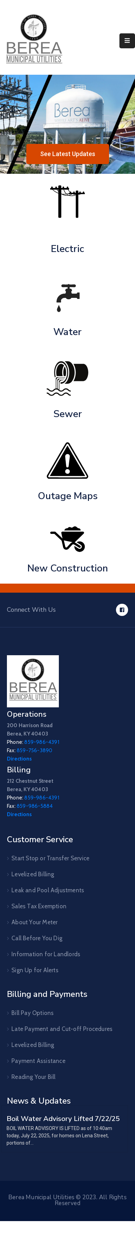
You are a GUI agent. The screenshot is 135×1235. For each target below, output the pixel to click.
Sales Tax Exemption (38, 906)
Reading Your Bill (33, 1076)
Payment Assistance (38, 1060)
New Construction (67, 568)
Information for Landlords (45, 954)
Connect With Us (31, 610)
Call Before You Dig (36, 938)
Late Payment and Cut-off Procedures (61, 1028)
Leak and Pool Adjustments (47, 890)
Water (67, 332)
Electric (67, 248)
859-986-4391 (41, 742)
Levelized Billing (32, 874)
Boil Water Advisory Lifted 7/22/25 (63, 1118)
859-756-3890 (34, 750)
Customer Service (40, 839)
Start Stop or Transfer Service (50, 858)
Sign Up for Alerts (34, 970)
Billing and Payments (47, 994)
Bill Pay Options (32, 1012)
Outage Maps (68, 496)
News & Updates (39, 1100)
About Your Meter (34, 922)
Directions (19, 759)
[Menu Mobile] (127, 40)
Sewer (67, 414)
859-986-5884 (35, 806)
